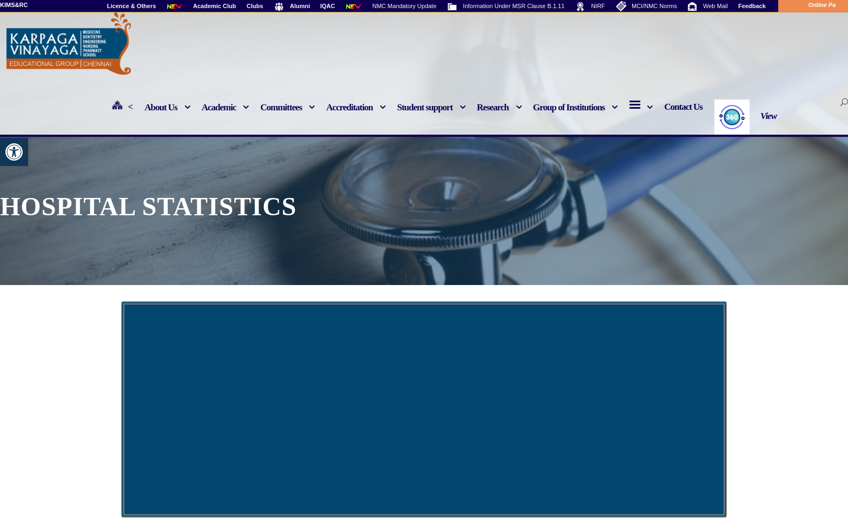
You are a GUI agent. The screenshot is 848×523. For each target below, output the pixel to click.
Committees (281, 107)
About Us (160, 107)
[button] (14, 152)
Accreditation (349, 107)
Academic (219, 107)
